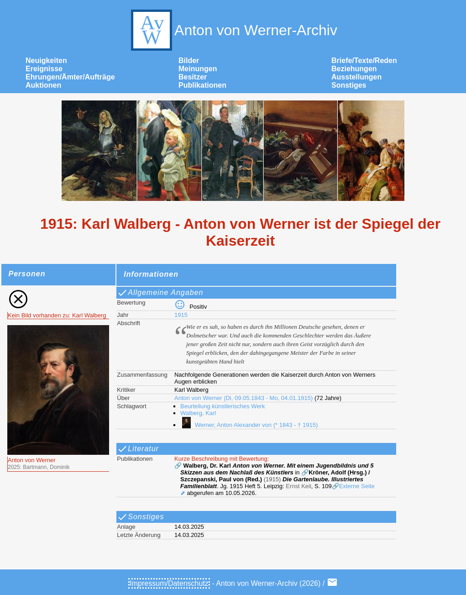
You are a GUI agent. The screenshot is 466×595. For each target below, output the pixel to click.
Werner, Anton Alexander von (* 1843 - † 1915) (249, 424)
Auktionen (43, 85)
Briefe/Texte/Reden (364, 60)
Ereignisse (44, 69)
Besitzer (192, 77)
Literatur (138, 448)
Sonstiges (348, 85)
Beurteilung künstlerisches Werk (222, 406)
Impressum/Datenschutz (169, 583)
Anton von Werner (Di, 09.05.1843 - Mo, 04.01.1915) (243, 398)
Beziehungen (354, 69)
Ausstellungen (356, 77)
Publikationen (202, 85)
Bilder (188, 60)
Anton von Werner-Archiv (233, 30)
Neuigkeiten (46, 60)
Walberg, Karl (198, 413)
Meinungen (197, 69)
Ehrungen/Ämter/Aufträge (70, 77)
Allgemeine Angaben (160, 292)
